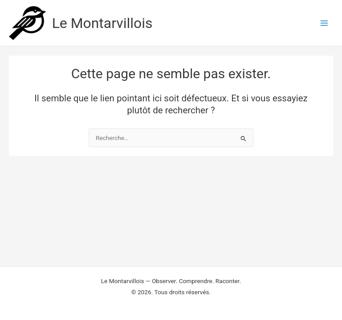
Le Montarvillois (102, 23)
